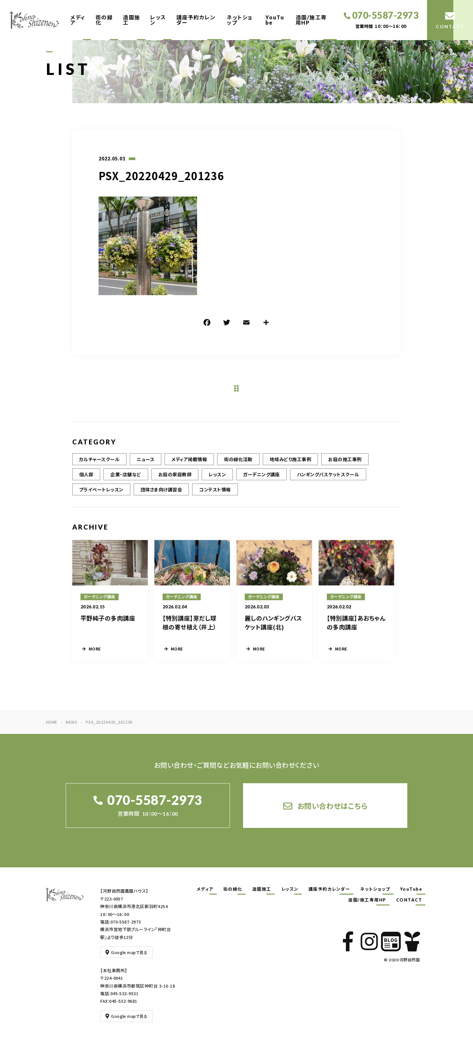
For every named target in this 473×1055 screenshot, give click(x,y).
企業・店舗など (125, 479)
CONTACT (409, 900)
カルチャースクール (99, 464)
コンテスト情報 (215, 494)
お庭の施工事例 (344, 464)
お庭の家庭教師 (174, 479)
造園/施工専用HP (311, 20)
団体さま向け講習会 (161, 494)
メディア (77, 20)
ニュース (145, 464)
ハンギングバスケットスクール (328, 479)
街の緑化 (104, 20)
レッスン (158, 20)
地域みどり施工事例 (290, 464)
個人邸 (86, 479)
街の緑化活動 (238, 464)
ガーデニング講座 (261, 479)
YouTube (274, 20)
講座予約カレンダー (196, 20)
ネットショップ (240, 20)
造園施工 (131, 20)
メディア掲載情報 (189, 464)
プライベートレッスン (101, 494)
